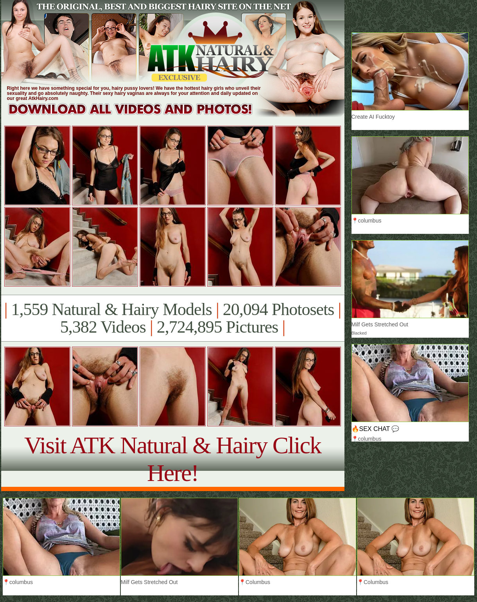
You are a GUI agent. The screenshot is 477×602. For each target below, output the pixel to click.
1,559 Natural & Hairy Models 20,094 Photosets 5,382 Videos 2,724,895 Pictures (172, 318)
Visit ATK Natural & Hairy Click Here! (172, 459)
